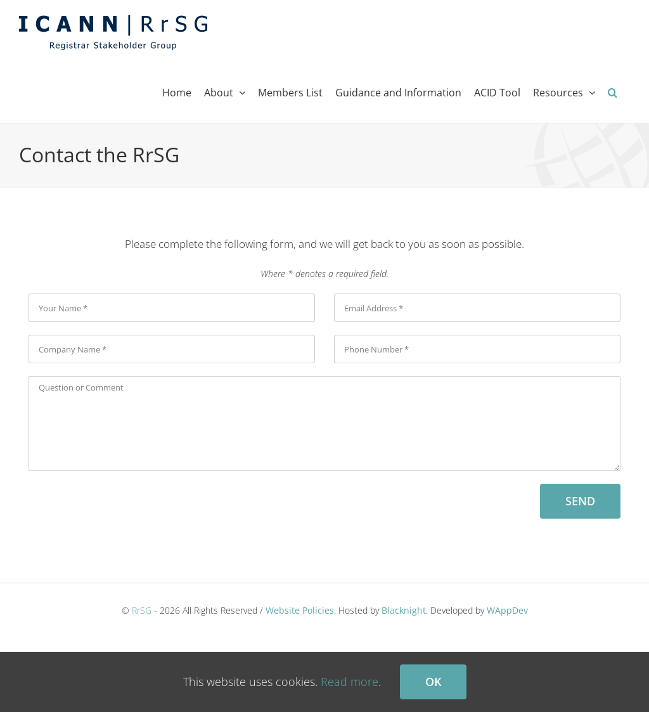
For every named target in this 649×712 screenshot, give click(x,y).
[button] (612, 92)
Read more (349, 681)
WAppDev (507, 610)
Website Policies (300, 610)
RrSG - (144, 610)
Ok (433, 681)
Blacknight (404, 610)
